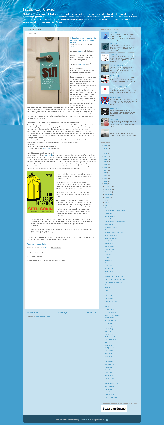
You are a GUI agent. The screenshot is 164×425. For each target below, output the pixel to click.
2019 (105, 164)
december (108, 186)
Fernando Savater (110, 312)
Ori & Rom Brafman (111, 238)
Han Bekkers (109, 293)
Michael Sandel (110, 216)
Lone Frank (108, 241)
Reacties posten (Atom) (43, 316)
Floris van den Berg (111, 337)
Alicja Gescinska (110, 370)
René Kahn (108, 331)
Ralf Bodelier (109, 389)
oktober (107, 192)
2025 (105, 148)
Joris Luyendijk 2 (115, 76)
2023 (105, 153)
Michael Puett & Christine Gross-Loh (121, 87)
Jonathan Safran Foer (112, 383)
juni (106, 203)
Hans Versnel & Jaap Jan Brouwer (115, 279)
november (108, 189)
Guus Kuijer (108, 372)
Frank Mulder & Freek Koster (114, 282)
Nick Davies (108, 265)
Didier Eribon (114, 119)
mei (106, 205)
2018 (105, 167)
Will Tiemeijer (109, 323)
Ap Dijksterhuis (109, 348)
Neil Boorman (109, 268)
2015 (105, 175)
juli (106, 200)
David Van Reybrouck (112, 301)
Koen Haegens (109, 224)
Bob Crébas (113, 33)
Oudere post (91, 312)
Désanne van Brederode (112, 315)
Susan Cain (82, 64)
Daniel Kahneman (110, 339)
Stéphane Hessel (110, 320)
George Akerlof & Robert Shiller (115, 210)
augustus (108, 197)
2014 (105, 178)
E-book (80, 51)
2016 (105, 173)
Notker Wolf (108, 392)
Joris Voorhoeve (110, 243)
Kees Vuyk (113, 43)
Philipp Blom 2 (114, 108)
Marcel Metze (109, 213)
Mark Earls (108, 260)
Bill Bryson (108, 287)
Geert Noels (108, 296)
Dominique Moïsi (110, 230)
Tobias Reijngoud (110, 326)
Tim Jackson (109, 334)
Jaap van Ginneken (111, 208)
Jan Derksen (109, 263)
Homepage (62, 312)
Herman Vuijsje (109, 378)
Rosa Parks (46, 148)
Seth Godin (49, 155)
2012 (105, 184)
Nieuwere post (33, 312)
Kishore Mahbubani (111, 227)
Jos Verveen (109, 285)
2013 (105, 181)
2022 (105, 156)
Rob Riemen (109, 304)
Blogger (106, 420)
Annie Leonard (109, 249)
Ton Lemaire (109, 361)
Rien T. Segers (109, 246)
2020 (105, 162)
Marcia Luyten (109, 381)
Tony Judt (108, 290)
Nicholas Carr (109, 356)
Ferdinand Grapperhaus (117, 65)
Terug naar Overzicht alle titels (37, 244)
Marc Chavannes (110, 309)
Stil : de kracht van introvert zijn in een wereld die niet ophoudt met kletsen (83, 40)
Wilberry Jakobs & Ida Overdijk (114, 232)
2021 (105, 159)
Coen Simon (109, 351)
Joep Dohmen (109, 318)
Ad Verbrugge (109, 375)
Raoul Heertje (109, 329)
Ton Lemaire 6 (114, 130)
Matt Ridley (108, 254)
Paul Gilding (109, 367)
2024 (105, 151)
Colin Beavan (109, 271)
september (108, 194)
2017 (105, 170)
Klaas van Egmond (111, 235)
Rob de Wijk (114, 54)
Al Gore (107, 257)
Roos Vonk (108, 342)
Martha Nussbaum (110, 359)
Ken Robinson (109, 364)
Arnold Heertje (109, 386)
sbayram (86, 420)
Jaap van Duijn (109, 252)
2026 (105, 145)
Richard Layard (110, 394)
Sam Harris (108, 274)
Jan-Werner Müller (116, 97)
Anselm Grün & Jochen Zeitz (114, 276)
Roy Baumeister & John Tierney (115, 221)
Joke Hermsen (109, 307)
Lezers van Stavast (39, 10)
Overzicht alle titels (111, 397)
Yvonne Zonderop (110, 219)
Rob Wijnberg (109, 298)
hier (77, 237)
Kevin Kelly (108, 345)
